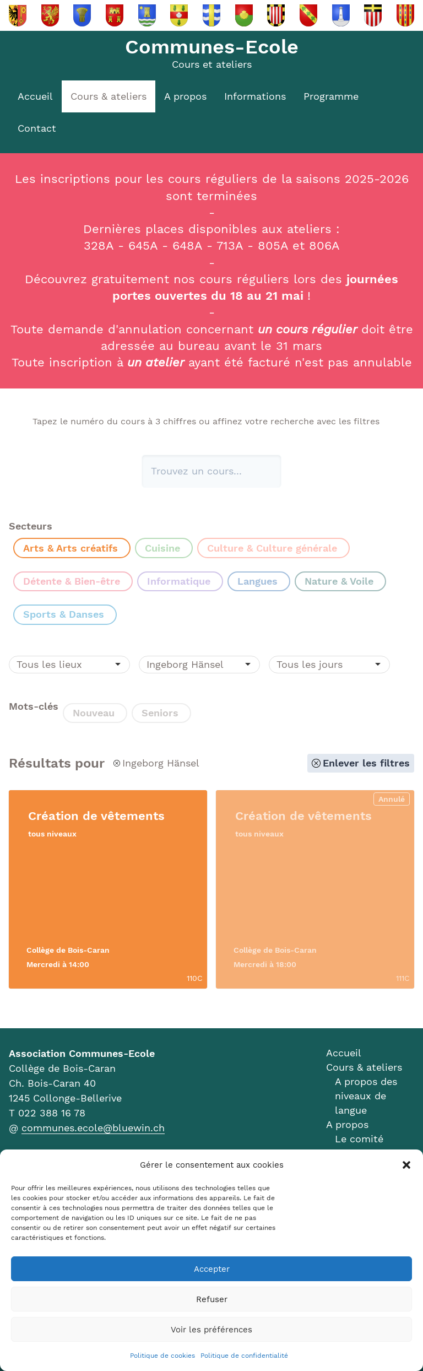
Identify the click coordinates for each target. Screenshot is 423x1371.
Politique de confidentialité (244, 1355)
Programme (331, 96)
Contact (37, 128)
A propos (185, 96)
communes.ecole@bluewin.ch (93, 1127)
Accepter (212, 1269)
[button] (406, 1164)
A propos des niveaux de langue (366, 1096)
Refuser (211, 1299)
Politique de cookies (162, 1355)
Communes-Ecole (212, 46)
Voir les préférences (211, 1330)
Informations (255, 96)
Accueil (35, 96)
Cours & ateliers (108, 96)
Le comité (359, 1139)
